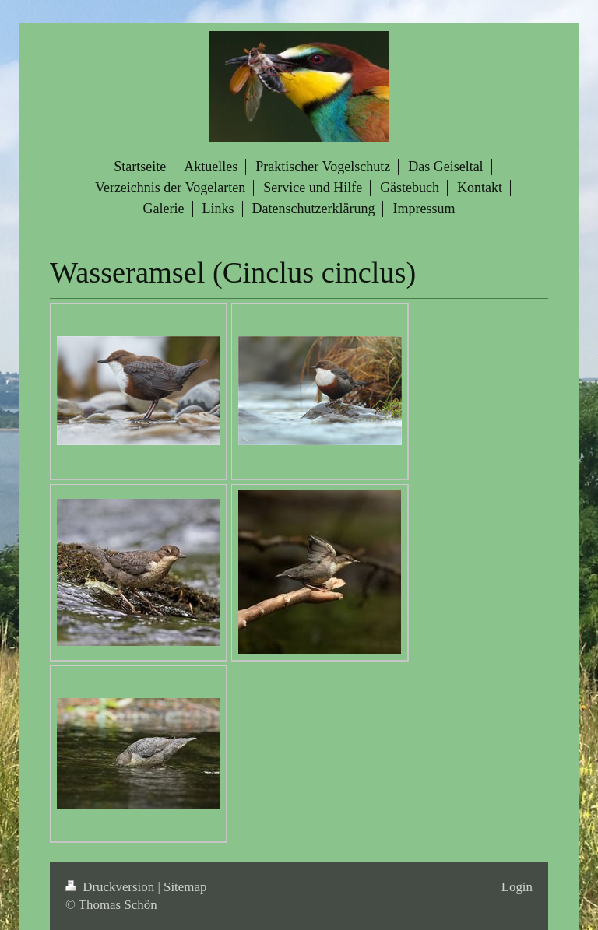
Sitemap (185, 886)
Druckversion (111, 886)
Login (517, 886)
